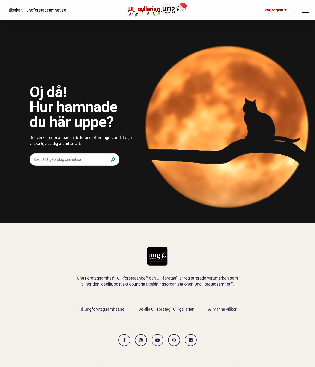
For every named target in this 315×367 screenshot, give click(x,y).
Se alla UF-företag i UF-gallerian (166, 309)
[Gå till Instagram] (141, 340)
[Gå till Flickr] (191, 340)
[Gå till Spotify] (174, 340)
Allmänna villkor (222, 309)
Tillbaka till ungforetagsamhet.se (36, 10)
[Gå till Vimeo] (157, 340)
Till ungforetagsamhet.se (101, 309)
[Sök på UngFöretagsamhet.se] (74, 159)
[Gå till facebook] (124, 340)
